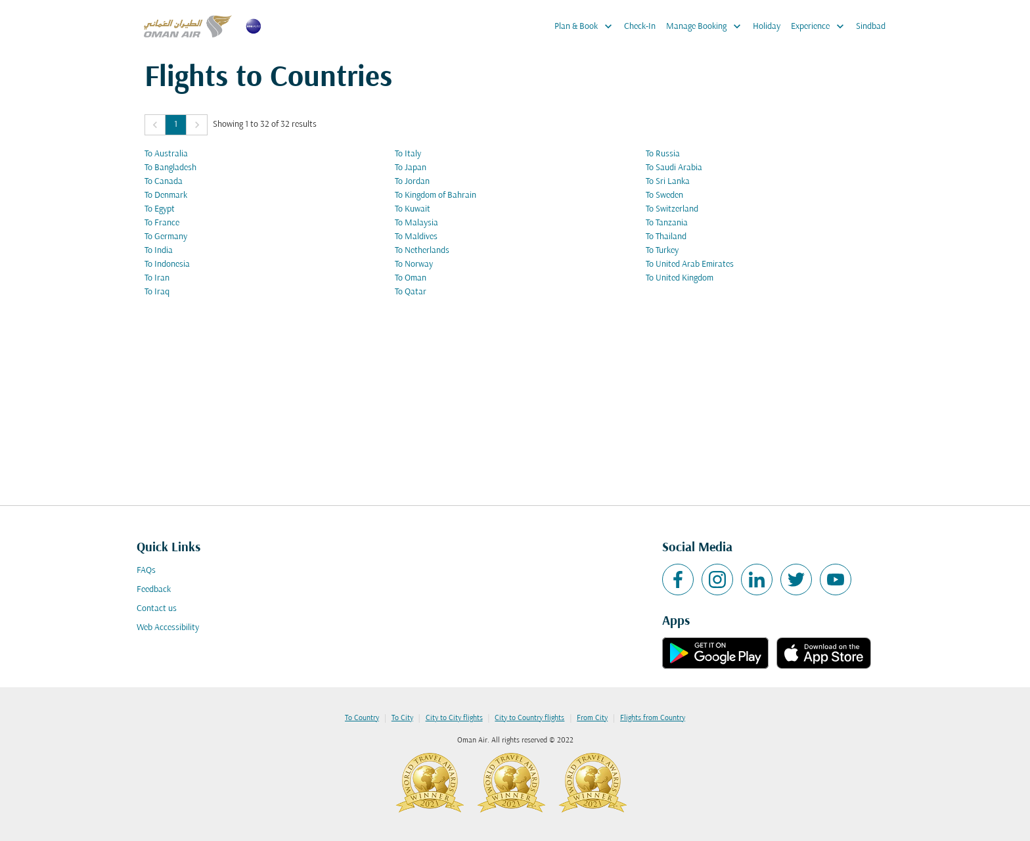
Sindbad (870, 27)
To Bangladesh (170, 168)
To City (402, 718)
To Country (362, 718)
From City (592, 718)
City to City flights (454, 718)
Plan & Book (586, 26)
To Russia (663, 154)
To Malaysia (416, 223)
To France (162, 223)
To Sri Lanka (668, 182)
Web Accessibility (168, 628)
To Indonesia (167, 264)
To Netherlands (422, 251)
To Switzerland (672, 209)
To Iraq (157, 292)
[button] (155, 125)
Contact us (157, 609)
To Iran (157, 278)
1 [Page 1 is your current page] (175, 124)
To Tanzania (667, 223)
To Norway (414, 264)
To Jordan (412, 182)
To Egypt (160, 209)
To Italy (408, 154)
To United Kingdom (679, 278)
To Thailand (666, 237)
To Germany (166, 237)
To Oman (410, 278)
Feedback (154, 590)
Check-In (640, 27)
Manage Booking (707, 26)
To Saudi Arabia (674, 168)
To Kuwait (412, 209)
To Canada (164, 182)
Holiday (766, 27)
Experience (821, 26)
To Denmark (166, 195)
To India (159, 251)
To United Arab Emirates (690, 264)
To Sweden (664, 195)
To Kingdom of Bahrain (435, 195)
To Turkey (662, 251)
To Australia (166, 154)
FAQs (146, 571)
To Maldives (416, 237)
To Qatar (410, 292)
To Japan (410, 168)
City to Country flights (529, 718)
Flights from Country (652, 718)
